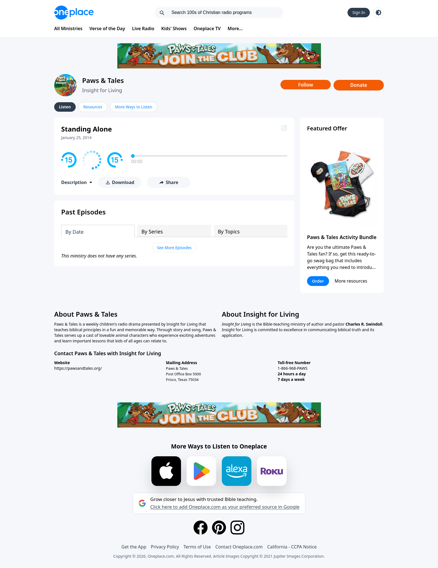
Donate (358, 85)
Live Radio (143, 28)
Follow (305, 85)
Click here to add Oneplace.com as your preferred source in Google (224, 507)
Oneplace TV (207, 28)
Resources (93, 106)
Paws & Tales (103, 80)
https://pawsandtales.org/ (78, 368)
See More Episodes (174, 247)
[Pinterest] (219, 527)
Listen (65, 106)
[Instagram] (237, 527)
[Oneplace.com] (74, 13)
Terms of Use (197, 547)
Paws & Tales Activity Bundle (342, 237)
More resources (351, 281)
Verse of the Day (107, 28)
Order (318, 281)
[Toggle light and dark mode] (378, 12)
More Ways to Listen (133, 106)
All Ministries (68, 28)
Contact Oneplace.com (239, 547)
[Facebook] (201, 527)
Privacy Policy (165, 547)
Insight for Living (102, 90)
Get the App (133, 547)
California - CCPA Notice (291, 547)
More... (235, 28)
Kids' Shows (174, 28)
